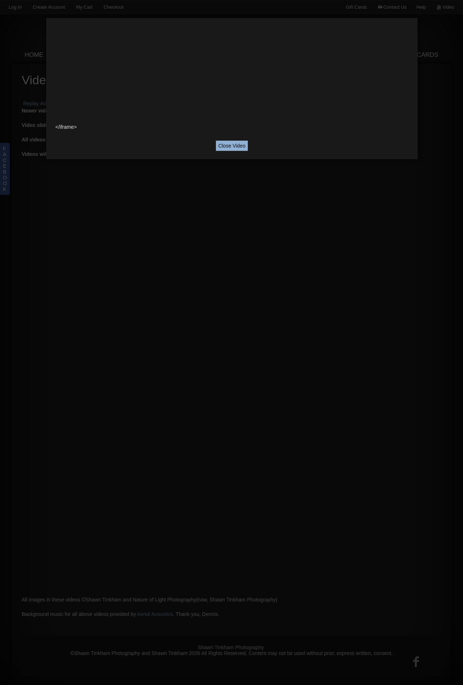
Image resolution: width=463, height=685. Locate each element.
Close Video (231, 146)
